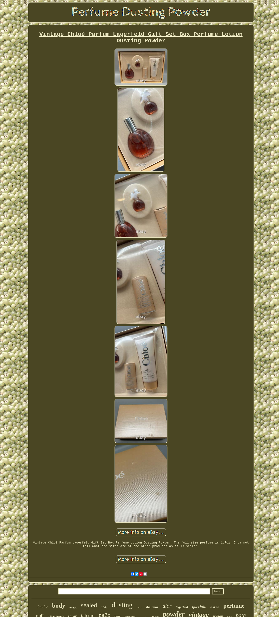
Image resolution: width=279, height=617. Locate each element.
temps (73, 607)
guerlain (199, 606)
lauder (43, 606)
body (58, 605)
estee (214, 607)
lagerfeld (182, 607)
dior (166, 606)
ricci (139, 607)
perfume (233, 605)
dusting (122, 605)
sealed (89, 605)
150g (104, 607)
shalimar (152, 607)
